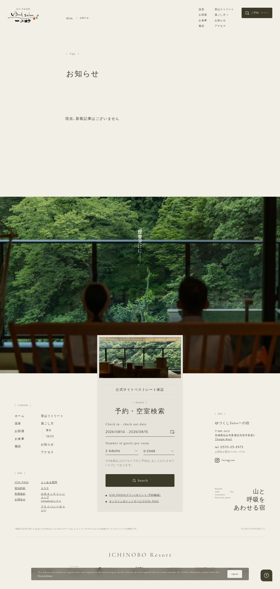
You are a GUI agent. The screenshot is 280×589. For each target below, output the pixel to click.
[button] (257, 13)
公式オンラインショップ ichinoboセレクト (53, 497)
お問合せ (20, 499)
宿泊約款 (20, 488)
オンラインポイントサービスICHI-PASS (134, 501)
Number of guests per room (122, 443)
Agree (234, 574)
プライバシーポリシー (53, 508)
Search (143, 480)
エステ (45, 488)
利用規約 (20, 494)
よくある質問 (49, 482)
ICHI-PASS (22, 482)
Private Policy (45, 575)
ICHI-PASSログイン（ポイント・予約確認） (135, 495)
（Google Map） (223, 439)
